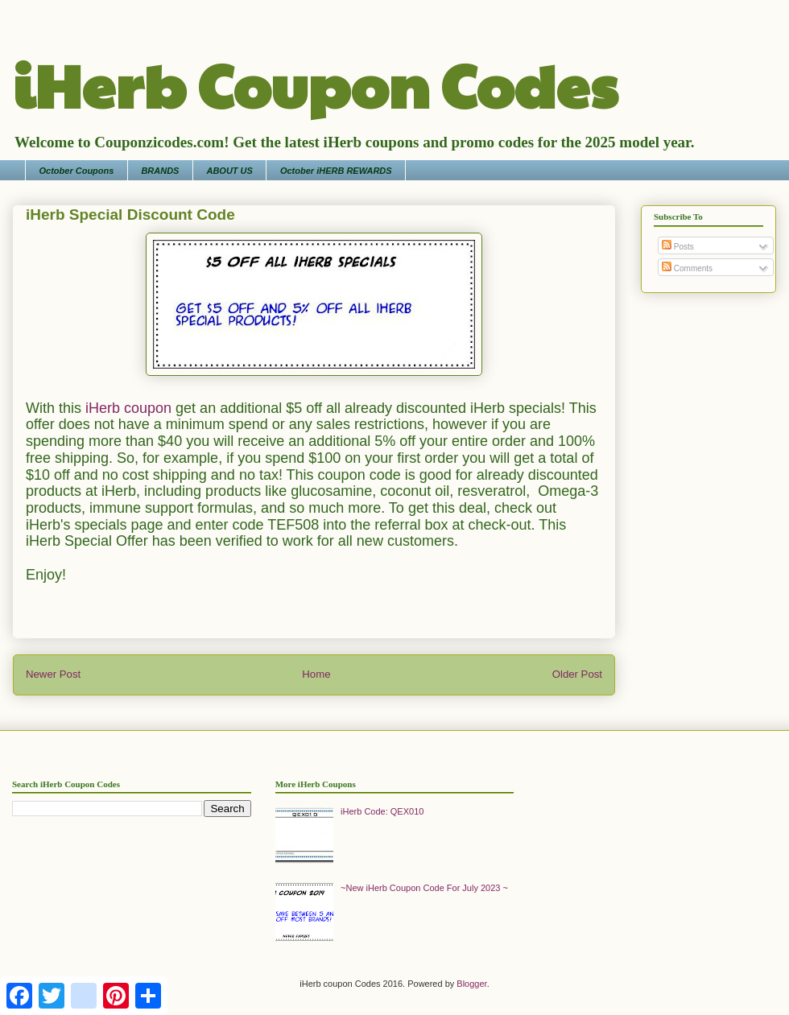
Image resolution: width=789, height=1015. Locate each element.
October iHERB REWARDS (336, 170)
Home (316, 674)
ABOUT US (229, 170)
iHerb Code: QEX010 (382, 811)
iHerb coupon (128, 408)
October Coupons (76, 170)
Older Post (577, 674)
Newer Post (53, 674)
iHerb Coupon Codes (315, 84)
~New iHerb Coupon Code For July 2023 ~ (424, 888)
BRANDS (160, 170)
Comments (687, 268)
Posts (678, 246)
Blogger (471, 983)
